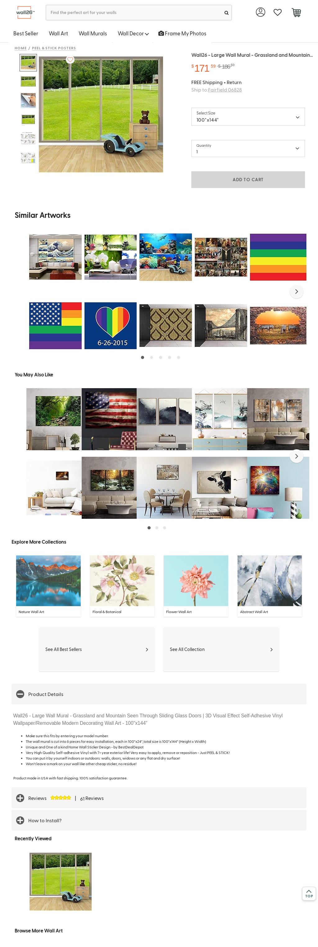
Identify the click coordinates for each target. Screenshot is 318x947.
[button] (296, 291)
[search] (226, 12)
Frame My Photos (182, 33)
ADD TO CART (248, 179)
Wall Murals (93, 33)
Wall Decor (133, 33)
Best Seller (25, 33)
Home (21, 48)
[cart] (296, 13)
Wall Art (58, 33)
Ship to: (216, 89)
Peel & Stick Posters (54, 48)
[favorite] (277, 12)
